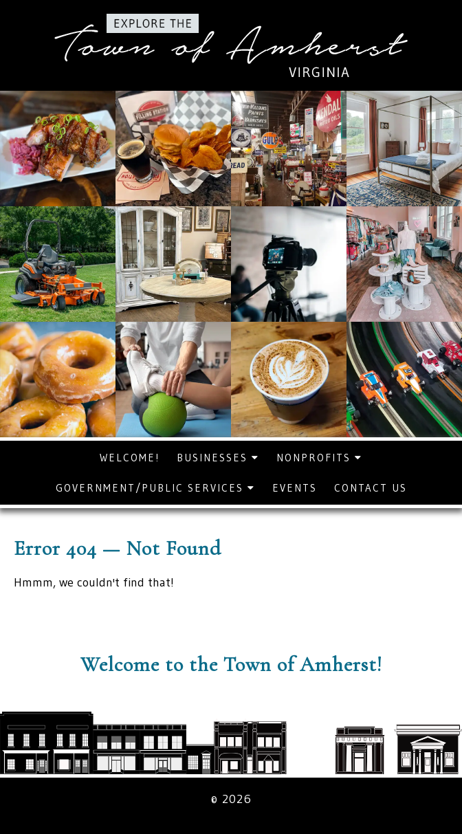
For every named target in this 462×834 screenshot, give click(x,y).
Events (294, 487)
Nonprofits (319, 457)
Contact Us (370, 487)
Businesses (218, 457)
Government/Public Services (155, 487)
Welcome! (130, 457)
